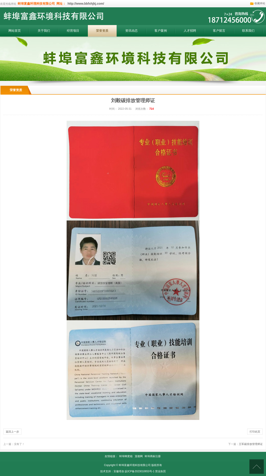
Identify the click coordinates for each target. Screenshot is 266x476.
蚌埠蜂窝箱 (126, 456)
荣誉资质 (102, 30)
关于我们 (44, 30)
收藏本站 (259, 3)
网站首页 (14, 30)
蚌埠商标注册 (153, 456)
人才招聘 (190, 30)
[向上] (256, 466)
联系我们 (248, 30)
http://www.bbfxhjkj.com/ (85, 3)
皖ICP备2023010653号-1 (139, 471)
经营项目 (73, 30)
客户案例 (160, 30)
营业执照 (160, 471)
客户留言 (219, 30)
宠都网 (139, 456)
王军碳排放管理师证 (251, 444)
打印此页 (255, 431)
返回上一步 (12, 431)
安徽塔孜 (119, 471)
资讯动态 (131, 30)
